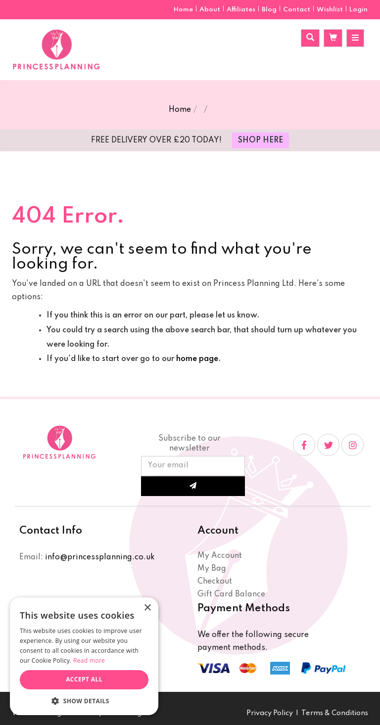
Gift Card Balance (231, 594)
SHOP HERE (260, 140)
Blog (270, 9)
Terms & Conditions (334, 713)
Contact (297, 9)
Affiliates (242, 9)
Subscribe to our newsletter (189, 444)
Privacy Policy (269, 713)
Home (184, 9)
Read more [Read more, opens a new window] (89, 660)
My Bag (211, 569)
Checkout (214, 582)
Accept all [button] (84, 679)
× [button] (147, 608)
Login (358, 9)
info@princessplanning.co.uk (99, 557)
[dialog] (84, 656)
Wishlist (330, 9)
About (210, 9)
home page (197, 359)
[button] (84, 700)
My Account (219, 556)
